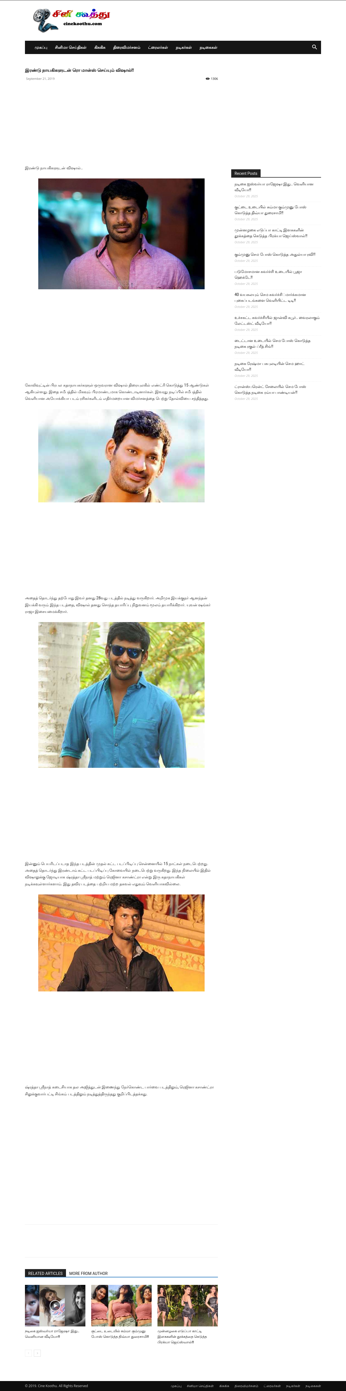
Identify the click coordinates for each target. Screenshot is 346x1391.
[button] (314, 47)
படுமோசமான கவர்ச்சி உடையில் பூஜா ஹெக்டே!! (268, 274)
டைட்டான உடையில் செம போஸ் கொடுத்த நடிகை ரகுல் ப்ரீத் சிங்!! (273, 343)
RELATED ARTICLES (45, 1273)
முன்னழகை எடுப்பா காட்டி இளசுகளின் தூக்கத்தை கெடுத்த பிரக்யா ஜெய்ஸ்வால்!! (182, 1336)
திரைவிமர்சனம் (126, 47)
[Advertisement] (121, 126)
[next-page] (37, 1353)
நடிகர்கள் (184, 47)
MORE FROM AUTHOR (88, 1273)
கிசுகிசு (99, 47)
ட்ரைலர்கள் (158, 47)
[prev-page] (28, 1353)
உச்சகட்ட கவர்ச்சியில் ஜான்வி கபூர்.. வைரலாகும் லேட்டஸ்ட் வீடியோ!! (277, 320)
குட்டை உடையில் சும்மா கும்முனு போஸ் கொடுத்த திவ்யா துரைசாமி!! (270, 210)
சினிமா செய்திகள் (70, 47)
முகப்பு (41, 47)
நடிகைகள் (208, 47)
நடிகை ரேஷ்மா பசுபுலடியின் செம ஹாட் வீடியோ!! (269, 366)
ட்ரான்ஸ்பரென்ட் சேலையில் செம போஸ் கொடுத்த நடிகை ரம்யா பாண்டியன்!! (270, 389)
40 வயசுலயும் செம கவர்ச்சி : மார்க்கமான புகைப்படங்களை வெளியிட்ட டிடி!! (270, 297)
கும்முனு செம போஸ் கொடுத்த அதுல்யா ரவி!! (275, 254)
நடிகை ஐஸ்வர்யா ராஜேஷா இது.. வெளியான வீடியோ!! (274, 187)
